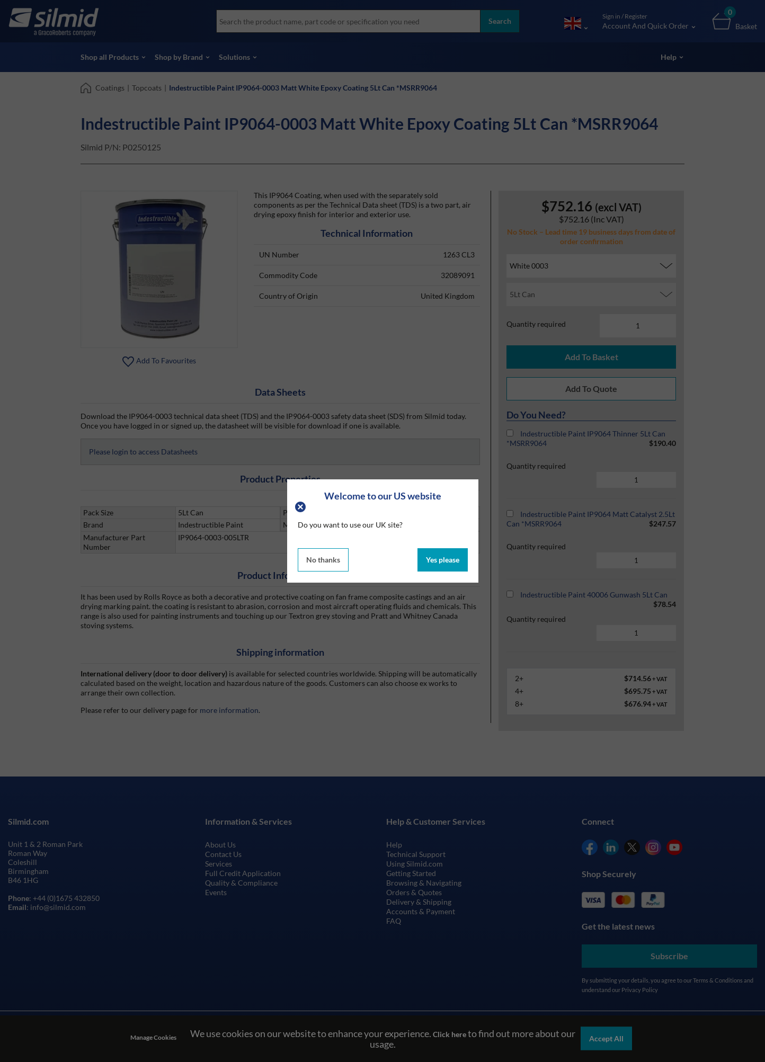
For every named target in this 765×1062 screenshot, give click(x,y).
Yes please (442, 559)
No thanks (323, 559)
